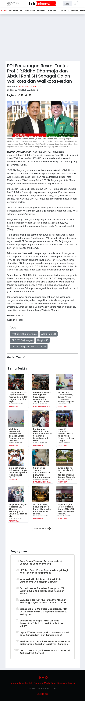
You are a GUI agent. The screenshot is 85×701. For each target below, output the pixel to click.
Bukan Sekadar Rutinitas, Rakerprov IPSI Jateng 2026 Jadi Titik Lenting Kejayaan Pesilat (42, 591)
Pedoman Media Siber (45, 682)
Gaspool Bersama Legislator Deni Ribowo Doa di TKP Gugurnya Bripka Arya (18, 397)
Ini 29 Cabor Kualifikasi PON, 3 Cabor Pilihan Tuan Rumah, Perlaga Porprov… (66, 397)
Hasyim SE (42, 340)
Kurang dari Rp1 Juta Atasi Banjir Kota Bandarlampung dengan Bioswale (41, 580)
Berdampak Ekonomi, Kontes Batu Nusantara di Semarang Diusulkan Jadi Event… (42, 435)
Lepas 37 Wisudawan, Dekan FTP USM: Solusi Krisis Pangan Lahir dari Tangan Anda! (44, 634)
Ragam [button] (74, 10)
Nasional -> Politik (30, 86)
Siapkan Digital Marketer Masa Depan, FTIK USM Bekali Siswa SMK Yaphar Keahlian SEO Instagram (44, 611)
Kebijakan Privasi (66, 682)
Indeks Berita (42, 528)
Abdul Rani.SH (48, 333)
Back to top (42, 693)
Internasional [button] (27, 10)
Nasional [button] (13, 10)
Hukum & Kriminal (42, 406)
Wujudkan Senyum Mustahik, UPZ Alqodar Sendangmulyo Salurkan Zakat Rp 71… (18, 510)
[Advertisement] (42, 39)
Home (4, 10)
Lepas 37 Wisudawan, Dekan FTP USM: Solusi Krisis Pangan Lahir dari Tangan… (66, 435)
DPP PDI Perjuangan (22, 340)
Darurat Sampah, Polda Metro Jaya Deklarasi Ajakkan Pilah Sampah (18, 471)
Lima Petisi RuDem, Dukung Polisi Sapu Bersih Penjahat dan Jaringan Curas (42, 397)
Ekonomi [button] (41, 10)
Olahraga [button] (63, 10)
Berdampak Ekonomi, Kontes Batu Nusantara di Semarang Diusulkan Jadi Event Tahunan (45, 643)
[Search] (67, 3)
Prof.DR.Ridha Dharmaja (24, 333)
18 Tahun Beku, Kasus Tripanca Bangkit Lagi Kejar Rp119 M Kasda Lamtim (42, 509)
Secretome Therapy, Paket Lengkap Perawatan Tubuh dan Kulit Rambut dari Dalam (42, 623)
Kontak (29, 682)
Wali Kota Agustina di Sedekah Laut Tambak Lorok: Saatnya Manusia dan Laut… (17, 435)
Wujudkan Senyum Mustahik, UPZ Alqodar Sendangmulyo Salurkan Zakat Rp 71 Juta (43, 601)
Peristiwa (14, 406)
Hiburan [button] (52, 10)
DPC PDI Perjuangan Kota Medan (29, 346)
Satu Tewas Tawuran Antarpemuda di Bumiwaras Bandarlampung (41, 472)
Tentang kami (17, 682)
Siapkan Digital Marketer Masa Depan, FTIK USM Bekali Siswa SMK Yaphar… (66, 509)
